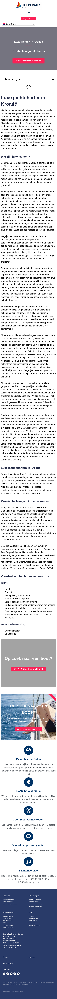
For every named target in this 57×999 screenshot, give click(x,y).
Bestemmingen (8, 963)
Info (30, 913)
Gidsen (5, 957)
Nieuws (32, 957)
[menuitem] (18, 24)
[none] (18, 24)
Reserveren (7, 896)
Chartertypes (34, 896)
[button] (53, 79)
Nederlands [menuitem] (10, 24)
